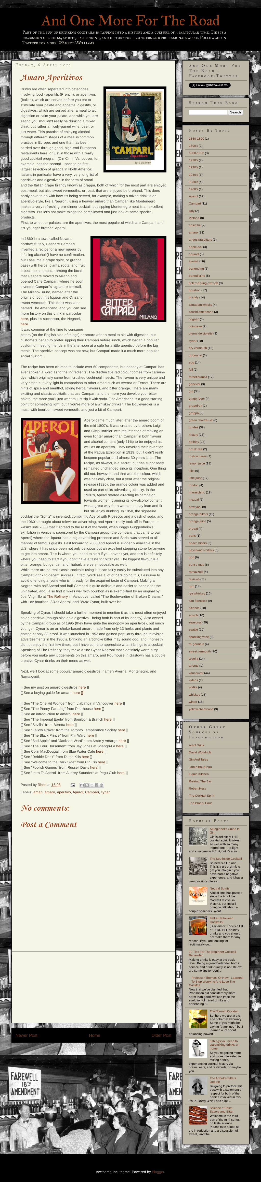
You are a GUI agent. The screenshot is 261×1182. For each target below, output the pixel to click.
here (24, 319)
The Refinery (57, 596)
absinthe (195, 225)
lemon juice (197, 463)
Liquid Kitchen (199, 774)
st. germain (196, 644)
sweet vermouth (200, 651)
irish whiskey (198, 456)
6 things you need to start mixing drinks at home (224, 1044)
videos (193, 680)
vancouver (196, 673)
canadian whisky (200, 305)
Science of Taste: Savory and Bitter (221, 1109)
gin (191, 391)
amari (38, 792)
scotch (193, 615)
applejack (195, 247)
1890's (193, 146)
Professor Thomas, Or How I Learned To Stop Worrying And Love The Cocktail (216, 981)
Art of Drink (196, 745)
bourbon (195, 290)
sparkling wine (199, 637)
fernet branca (198, 377)
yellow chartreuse (201, 709)
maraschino (197, 492)
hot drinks (195, 449)
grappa (194, 413)
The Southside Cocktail (226, 858)
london (194, 485)
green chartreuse (201, 420)
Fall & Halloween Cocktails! (221, 920)
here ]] (78, 693)
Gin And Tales (198, 759)
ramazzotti (196, 572)
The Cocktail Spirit (201, 795)
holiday (194, 442)
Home (94, 1035)
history (193, 434)
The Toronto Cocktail (224, 1011)
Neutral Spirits (219, 888)
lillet (191, 471)
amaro (50, 792)
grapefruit (195, 405)
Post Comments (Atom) (105, 1053)
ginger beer (197, 398)
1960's (193, 189)
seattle (193, 629)
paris (192, 535)
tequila (193, 658)
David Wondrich (200, 752)
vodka (193, 687)
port (191, 557)
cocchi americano (201, 312)
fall (191, 369)
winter (193, 702)
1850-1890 (196, 138)
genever (194, 384)
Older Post (161, 1035)
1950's (193, 182)
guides (193, 427)
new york (195, 507)
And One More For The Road (130, 20)
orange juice (197, 521)
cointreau (195, 326)
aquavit (194, 254)
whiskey (194, 694)
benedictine (197, 276)
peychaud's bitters (201, 550)
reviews (194, 579)
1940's (193, 175)
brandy (194, 297)
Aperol (78, 792)
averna (194, 261)
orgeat (193, 528)
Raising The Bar (200, 781)
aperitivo (64, 792)
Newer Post (26, 1035)
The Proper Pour (200, 803)
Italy (191, 211)
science (194, 608)
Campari (92, 792)
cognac (194, 319)
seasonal (195, 622)
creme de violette (201, 333)
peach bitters (198, 543)
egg (191, 362)
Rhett (42, 785)
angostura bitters (200, 239)
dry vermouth (198, 348)
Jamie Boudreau (200, 767)
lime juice (195, 478)
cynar (105, 792)
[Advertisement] (93, 987)
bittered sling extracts (203, 283)
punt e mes (196, 564)
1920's (193, 160)
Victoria (194, 218)
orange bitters (198, 514)
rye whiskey (197, 593)
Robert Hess (197, 788)
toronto (194, 665)
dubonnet (195, 355)
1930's (193, 167)
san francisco (198, 601)
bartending (196, 268)
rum (191, 586)
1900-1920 (196, 153)
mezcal (194, 499)
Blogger (158, 1172)
